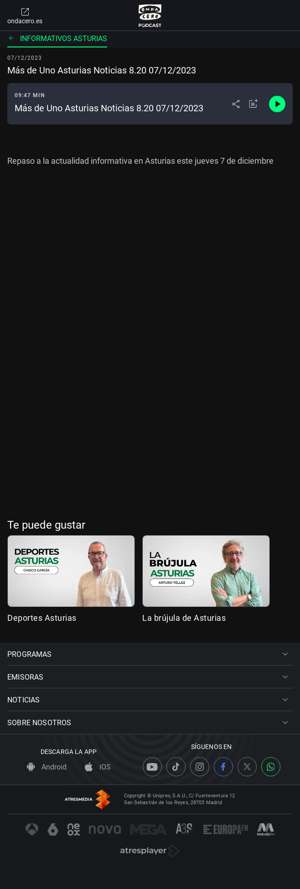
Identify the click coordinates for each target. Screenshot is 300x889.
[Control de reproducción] (277, 104)
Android (47, 767)
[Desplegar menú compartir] (236, 104)
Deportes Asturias (42, 618)
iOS (98, 767)
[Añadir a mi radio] (253, 104)
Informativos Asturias (57, 38)
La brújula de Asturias (184, 618)
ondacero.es (24, 15)
